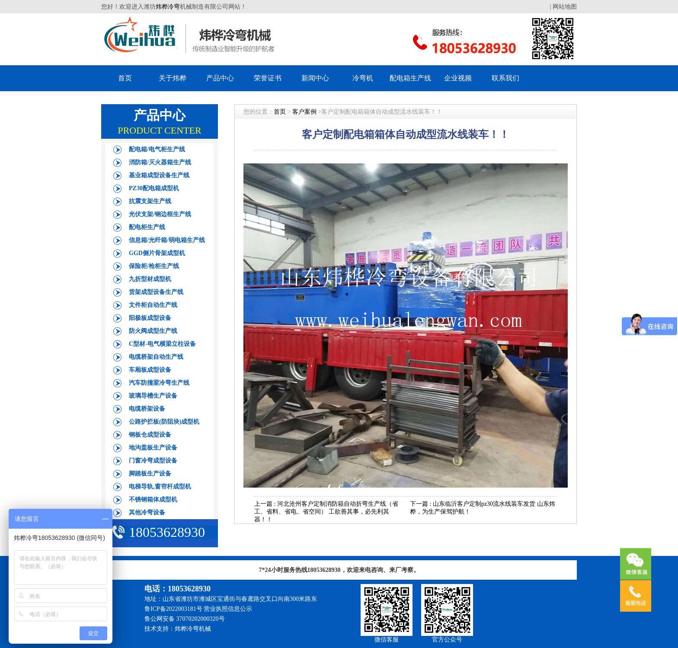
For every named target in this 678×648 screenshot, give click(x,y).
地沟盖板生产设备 (153, 447)
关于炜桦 (172, 78)
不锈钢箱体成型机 (153, 499)
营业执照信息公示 (228, 609)
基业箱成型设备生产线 (159, 175)
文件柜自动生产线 (153, 305)
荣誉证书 (267, 78)
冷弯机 (362, 78)
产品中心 (220, 78)
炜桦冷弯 (168, 6)
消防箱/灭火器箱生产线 (160, 162)
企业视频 (458, 78)
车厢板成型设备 (150, 370)
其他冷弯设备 (147, 512)
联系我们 (505, 78)
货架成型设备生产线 (156, 292)
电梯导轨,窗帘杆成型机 (160, 486)
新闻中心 (315, 78)
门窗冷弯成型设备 (153, 460)
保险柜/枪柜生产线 (154, 266)
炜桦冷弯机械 (193, 629)
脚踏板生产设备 (150, 473)
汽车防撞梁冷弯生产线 (159, 383)
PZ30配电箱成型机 (154, 188)
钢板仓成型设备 (150, 434)
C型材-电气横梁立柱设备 (162, 344)
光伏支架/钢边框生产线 (160, 214)
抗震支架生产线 (150, 201)
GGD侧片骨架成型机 (157, 253)
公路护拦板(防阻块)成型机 (164, 421)
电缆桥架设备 (147, 408)
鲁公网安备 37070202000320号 (184, 619)
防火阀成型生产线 (153, 331)
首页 (125, 78)
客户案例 (304, 112)
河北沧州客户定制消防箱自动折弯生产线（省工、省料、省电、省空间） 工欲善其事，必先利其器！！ (326, 512)
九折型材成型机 (150, 279)
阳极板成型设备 (150, 318)
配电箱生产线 (410, 78)
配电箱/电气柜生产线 (157, 149)
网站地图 (565, 6)
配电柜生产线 (147, 227)
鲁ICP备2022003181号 (173, 609)
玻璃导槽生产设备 (153, 396)
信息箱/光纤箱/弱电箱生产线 (167, 240)
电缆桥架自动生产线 (156, 357)
